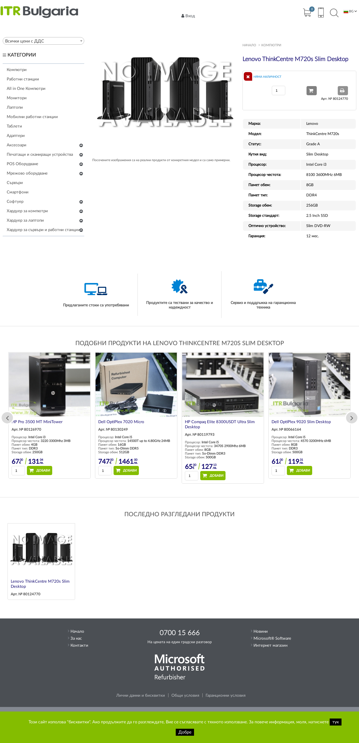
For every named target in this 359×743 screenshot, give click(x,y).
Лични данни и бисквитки (140, 696)
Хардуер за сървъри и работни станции (43, 230)
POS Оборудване (22, 164)
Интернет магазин (270, 645)
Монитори (17, 98)
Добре (184, 732)
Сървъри (15, 183)
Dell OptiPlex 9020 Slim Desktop (301, 422)
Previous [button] (7, 417)
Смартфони (18, 192)
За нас (76, 638)
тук (335, 722)
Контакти (79, 645)
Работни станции (23, 79)
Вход (188, 16)
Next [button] (351, 417)
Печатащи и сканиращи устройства (40, 155)
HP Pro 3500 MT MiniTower (37, 422)
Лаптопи (15, 107)
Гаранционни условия (225, 696)
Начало (249, 45)
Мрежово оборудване (27, 173)
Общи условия (185, 696)
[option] (49, 415)
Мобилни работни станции (32, 117)
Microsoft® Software (272, 638)
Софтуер (15, 202)
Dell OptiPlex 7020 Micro (121, 422)
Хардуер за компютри (27, 211)
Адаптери (16, 136)
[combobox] (43, 41)
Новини (261, 631)
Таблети (14, 126)
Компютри (17, 70)
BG (349, 11)
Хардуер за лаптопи (25, 220)
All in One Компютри (26, 89)
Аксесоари (16, 145)
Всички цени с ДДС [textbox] (24, 41)
